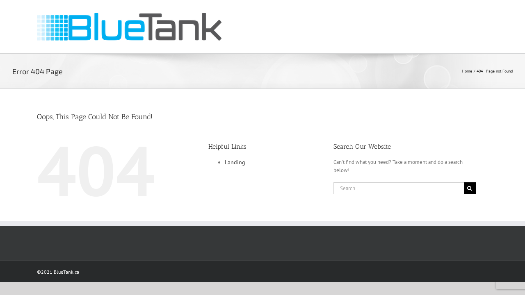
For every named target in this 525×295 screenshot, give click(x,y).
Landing (235, 162)
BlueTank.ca (66, 272)
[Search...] (398, 188)
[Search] (470, 188)
